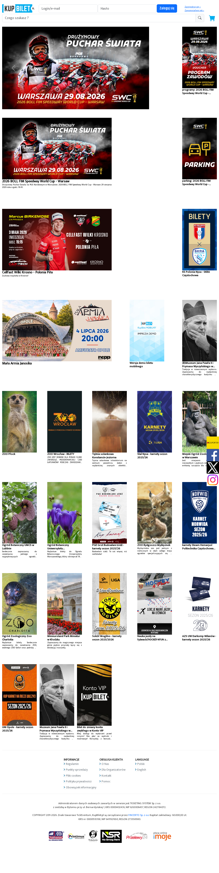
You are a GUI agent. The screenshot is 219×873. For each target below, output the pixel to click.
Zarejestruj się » (193, 7)
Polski (141, 763)
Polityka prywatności (79, 781)
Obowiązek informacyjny (81, 787)
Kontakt (106, 775)
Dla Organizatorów (114, 769)
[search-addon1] (98, 18)
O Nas (105, 763)
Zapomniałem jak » (194, 10)
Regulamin (72, 763)
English (141, 769)
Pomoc (106, 781)
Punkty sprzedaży (77, 769)
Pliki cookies (73, 775)
